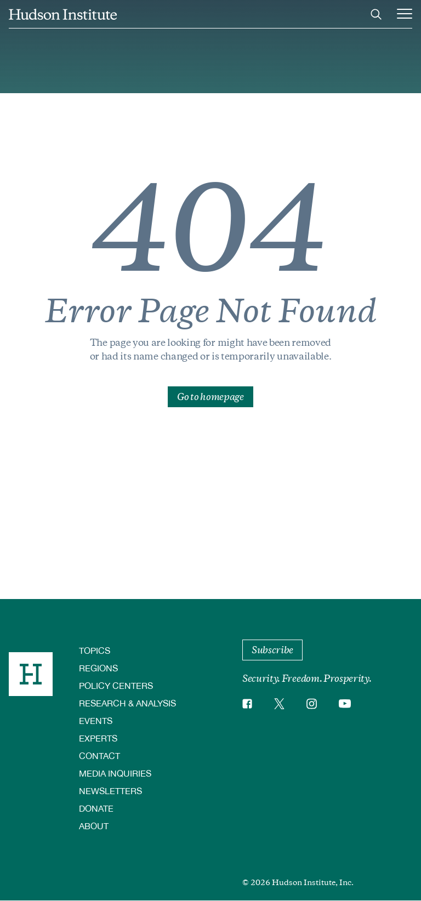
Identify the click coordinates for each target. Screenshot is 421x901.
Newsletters (110, 790)
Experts (98, 738)
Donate (96, 808)
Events (95, 720)
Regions (98, 668)
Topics (94, 650)
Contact (99, 755)
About (94, 825)
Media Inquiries (115, 773)
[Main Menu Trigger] (404, 14)
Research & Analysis (127, 703)
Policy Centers (116, 685)
